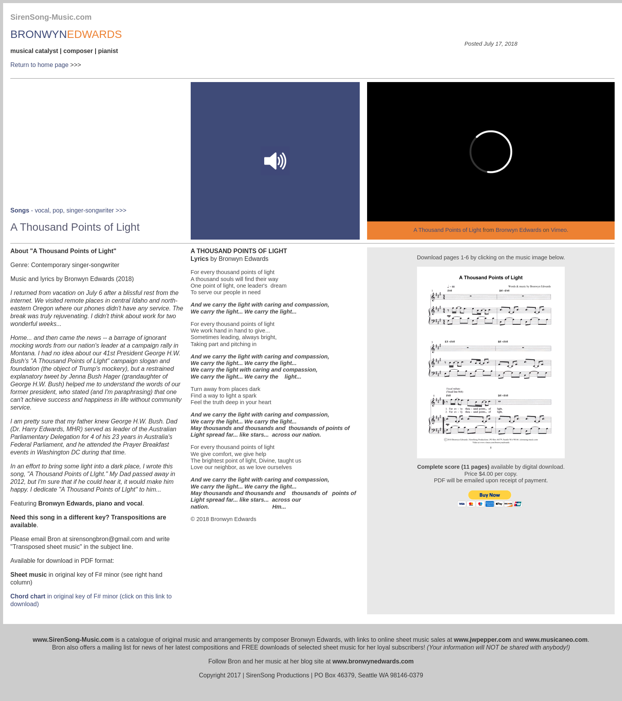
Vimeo (559, 230)
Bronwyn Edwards (518, 230)
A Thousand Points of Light (447, 230)
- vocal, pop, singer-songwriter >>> (68, 210)
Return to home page (39, 65)
